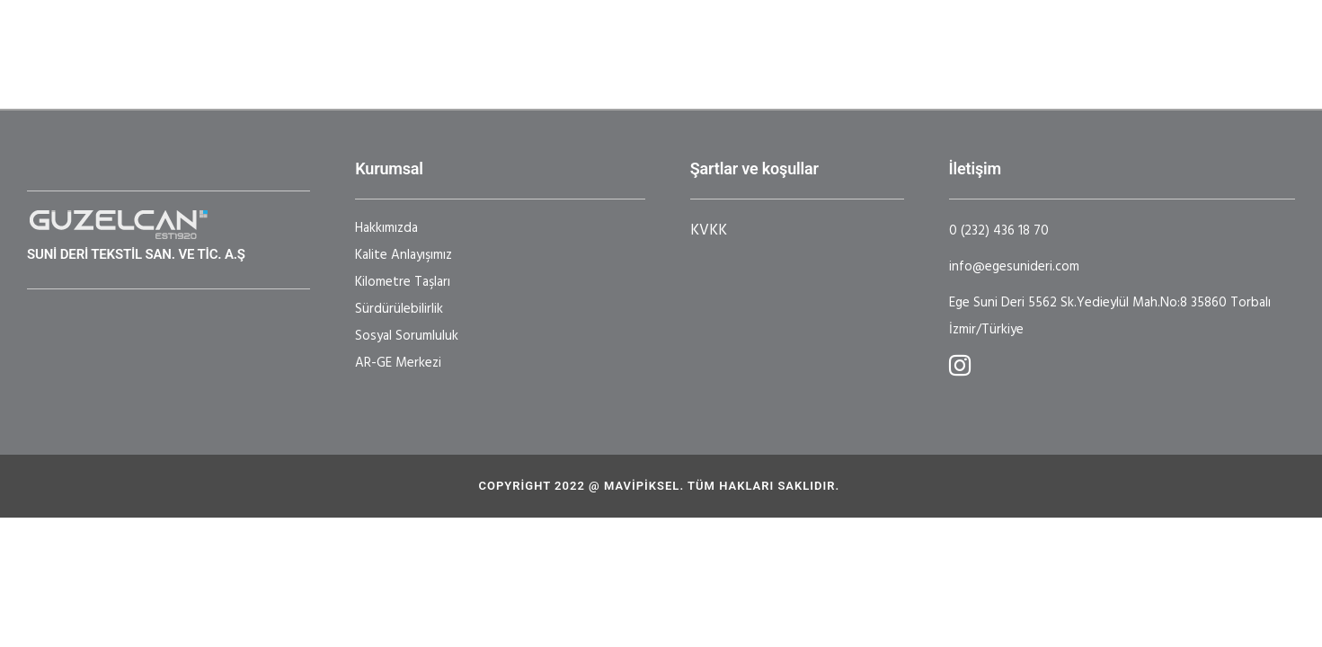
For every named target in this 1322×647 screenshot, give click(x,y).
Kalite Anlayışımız (403, 255)
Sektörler (500, 40)
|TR (389, 68)
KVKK (708, 230)
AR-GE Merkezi (398, 363)
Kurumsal (390, 40)
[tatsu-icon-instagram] (960, 364)
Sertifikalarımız (745, 40)
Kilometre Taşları (402, 282)
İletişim (282, 68)
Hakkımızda (386, 228)
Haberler (857, 40)
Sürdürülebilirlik (399, 309)
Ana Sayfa (293, 40)
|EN (344, 68)
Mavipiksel (641, 485)
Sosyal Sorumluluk (406, 336)
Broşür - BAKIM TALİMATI (1080, 54)
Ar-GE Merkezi (610, 40)
